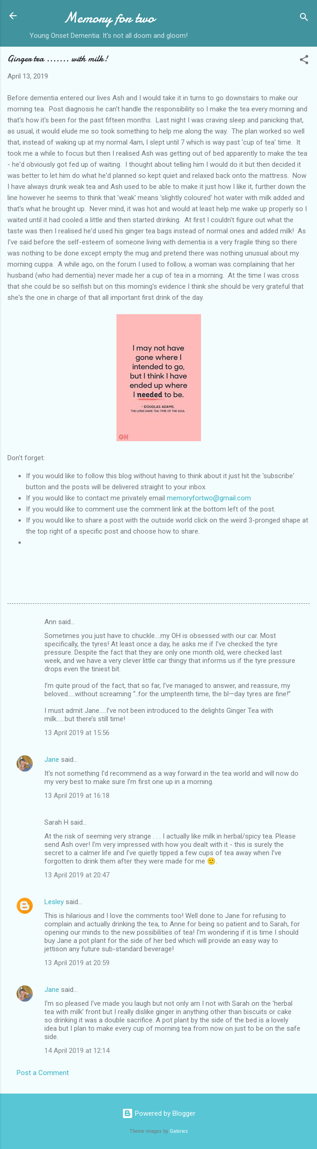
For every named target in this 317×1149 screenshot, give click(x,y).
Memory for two (108, 17)
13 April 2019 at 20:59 (77, 963)
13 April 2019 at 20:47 (77, 875)
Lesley (54, 902)
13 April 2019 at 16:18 (77, 795)
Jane (51, 759)
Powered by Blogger (158, 1113)
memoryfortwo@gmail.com (209, 498)
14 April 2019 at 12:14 (77, 1050)
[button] (304, 61)
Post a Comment (43, 1073)
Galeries (179, 1131)
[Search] (304, 19)
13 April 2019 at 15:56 (77, 733)
